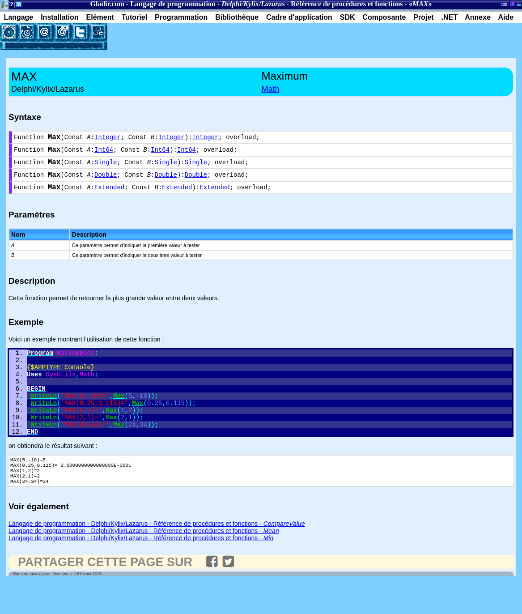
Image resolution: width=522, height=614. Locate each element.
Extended (109, 196)
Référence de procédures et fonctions (347, 4)
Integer (107, 138)
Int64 (103, 153)
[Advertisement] (212, 36)
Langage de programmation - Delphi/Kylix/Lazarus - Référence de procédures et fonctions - (156, 555)
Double (105, 181)
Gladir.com (107, 4)
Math (271, 89)
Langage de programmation (173, 4)
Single (105, 167)
